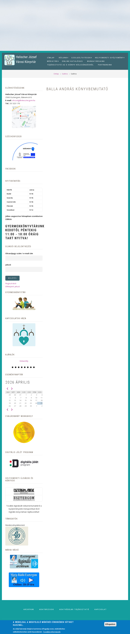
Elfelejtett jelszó (12, 286)
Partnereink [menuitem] (105, 65)
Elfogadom (110, 624)
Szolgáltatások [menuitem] (81, 58)
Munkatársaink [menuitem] (96, 61)
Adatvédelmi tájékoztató (74, 609)
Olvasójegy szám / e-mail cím (19, 253)
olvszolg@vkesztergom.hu (23, 100)
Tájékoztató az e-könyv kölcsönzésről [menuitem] (70, 65)
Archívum (28, 609)
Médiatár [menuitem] (52, 61)
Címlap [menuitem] (51, 58)
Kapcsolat (101, 609)
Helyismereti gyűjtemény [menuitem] (109, 58)
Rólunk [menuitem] (62, 58)
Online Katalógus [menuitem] (72, 61)
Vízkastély (24, 361)
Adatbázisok (46, 609)
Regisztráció (10, 283)
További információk (51, 631)
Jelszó (8, 264)
